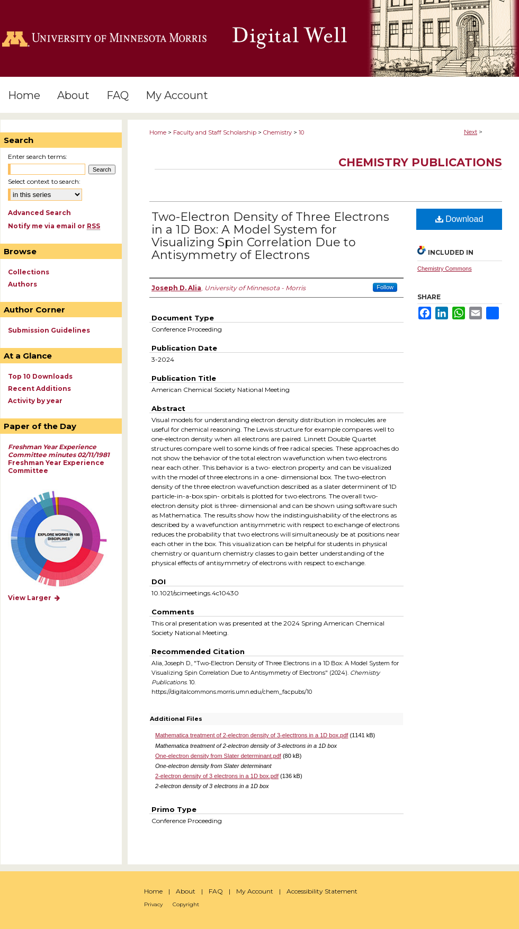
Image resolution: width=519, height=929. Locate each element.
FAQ (216, 891)
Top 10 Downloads (40, 376)
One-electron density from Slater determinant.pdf (218, 756)
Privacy (153, 904)
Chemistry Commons (444, 268)
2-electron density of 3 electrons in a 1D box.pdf (217, 776)
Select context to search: (44, 181)
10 (301, 132)
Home (157, 132)
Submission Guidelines (49, 330)
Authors (22, 284)
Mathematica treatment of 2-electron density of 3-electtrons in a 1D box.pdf (251, 735)
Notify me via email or (54, 226)
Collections (28, 272)
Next (470, 132)
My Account (254, 891)
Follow (385, 287)
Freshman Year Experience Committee (59, 459)
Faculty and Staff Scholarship (214, 132)
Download (459, 219)
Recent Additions (39, 388)
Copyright (186, 904)
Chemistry (277, 132)
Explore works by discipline (65, 539)
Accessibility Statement (322, 891)
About (185, 891)
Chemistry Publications (420, 162)
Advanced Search (39, 213)
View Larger (34, 598)
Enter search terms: (37, 156)
